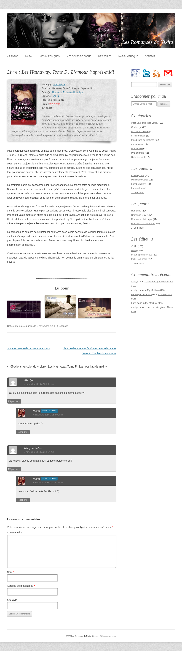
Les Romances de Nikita (147, 42)
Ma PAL (29, 56)
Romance (57, 92)
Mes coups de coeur (79, 56)
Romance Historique (73, 92)
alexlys (29, 380)
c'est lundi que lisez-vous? (144, 123)
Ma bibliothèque (128, 56)
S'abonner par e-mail (108, 636)
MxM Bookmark (139, 259)
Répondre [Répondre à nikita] (22, 432)
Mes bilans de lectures (142, 140)
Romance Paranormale (143, 223)
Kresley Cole (137, 175)
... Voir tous (137, 192)
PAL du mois (137, 152)
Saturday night (138, 157)
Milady (134, 250)
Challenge (136, 127)
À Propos (12, 56)
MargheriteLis (33, 448)
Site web (12, 599)
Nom (10, 572)
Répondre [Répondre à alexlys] (13, 401)
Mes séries (104, 56)
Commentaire (14, 532)
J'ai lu (56, 96)
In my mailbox (138, 135)
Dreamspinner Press (141, 254)
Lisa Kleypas (59, 84)
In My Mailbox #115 (153, 303)
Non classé (137, 148)
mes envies (137, 144)
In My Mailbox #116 (154, 290)
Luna (133, 303)
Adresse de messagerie (21, 585)
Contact (150, 56)
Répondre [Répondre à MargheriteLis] (13, 469)
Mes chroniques (50, 56)
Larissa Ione (137, 188)
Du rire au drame (140, 131)
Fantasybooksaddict (141, 294)
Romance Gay (138, 215)
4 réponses (62, 326)
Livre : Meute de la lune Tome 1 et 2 (28, 348)
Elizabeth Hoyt (138, 184)
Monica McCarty (139, 179)
